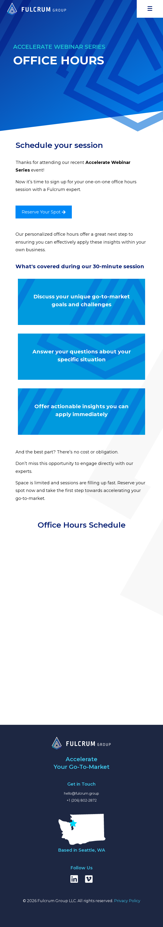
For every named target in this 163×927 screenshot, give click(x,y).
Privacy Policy (127, 901)
